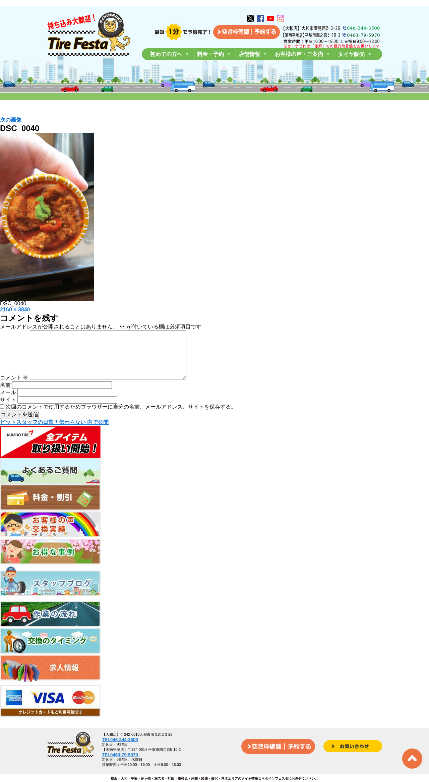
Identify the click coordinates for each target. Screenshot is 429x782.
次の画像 (10, 120)
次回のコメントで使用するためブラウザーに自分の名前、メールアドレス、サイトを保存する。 (121, 417)
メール (8, 403)
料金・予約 (214, 54)
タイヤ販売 (355, 54)
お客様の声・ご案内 (302, 54)
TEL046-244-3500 (120, 739)
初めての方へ (170, 54)
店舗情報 (253, 54)
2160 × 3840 (15, 309)
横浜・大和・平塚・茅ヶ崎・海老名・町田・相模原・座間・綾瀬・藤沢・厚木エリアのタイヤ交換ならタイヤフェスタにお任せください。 (214, 778)
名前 (5, 396)
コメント (14, 388)
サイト (8, 410)
